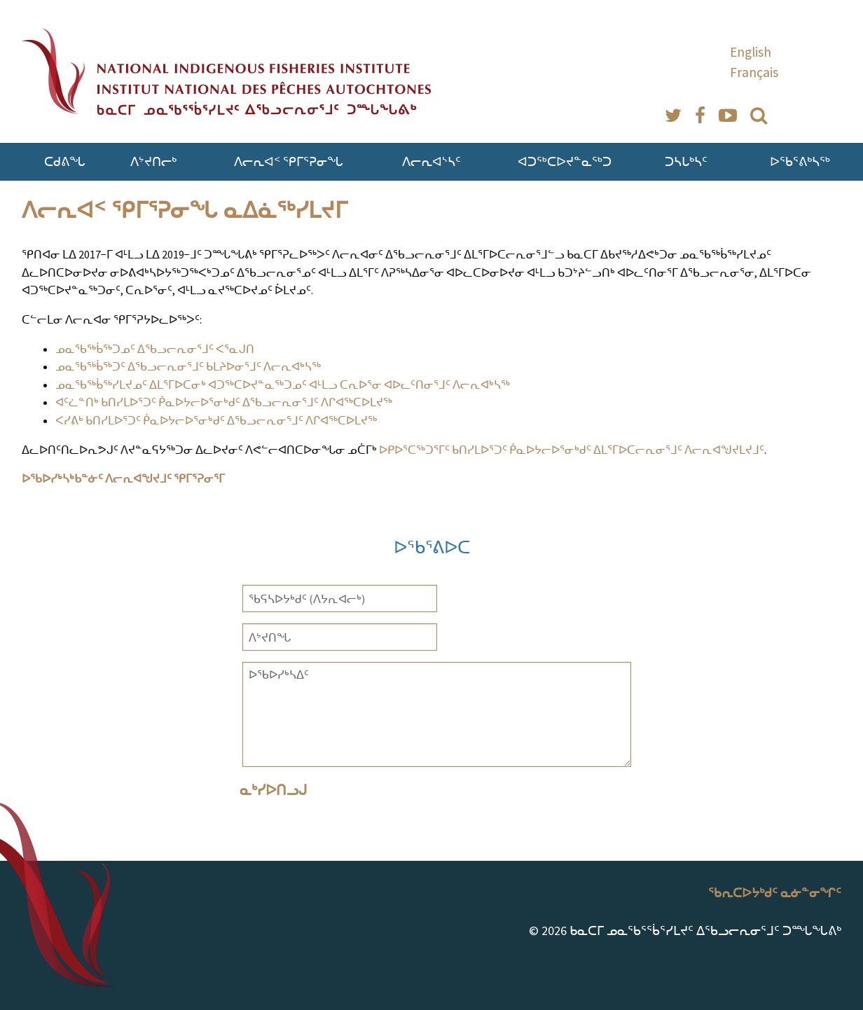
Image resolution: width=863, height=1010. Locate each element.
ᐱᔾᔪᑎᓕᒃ (153, 161)
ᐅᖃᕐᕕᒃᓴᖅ (800, 161)
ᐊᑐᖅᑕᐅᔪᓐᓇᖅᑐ (565, 161)
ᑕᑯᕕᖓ (64, 161)
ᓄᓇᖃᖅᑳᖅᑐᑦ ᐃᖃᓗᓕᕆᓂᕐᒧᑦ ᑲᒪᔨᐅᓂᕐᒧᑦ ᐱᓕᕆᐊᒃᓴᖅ (188, 366)
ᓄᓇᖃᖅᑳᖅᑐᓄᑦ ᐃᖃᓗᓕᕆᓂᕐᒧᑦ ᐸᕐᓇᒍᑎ (154, 349)
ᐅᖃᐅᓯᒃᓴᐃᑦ (436, 714)
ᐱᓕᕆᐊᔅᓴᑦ (431, 161)
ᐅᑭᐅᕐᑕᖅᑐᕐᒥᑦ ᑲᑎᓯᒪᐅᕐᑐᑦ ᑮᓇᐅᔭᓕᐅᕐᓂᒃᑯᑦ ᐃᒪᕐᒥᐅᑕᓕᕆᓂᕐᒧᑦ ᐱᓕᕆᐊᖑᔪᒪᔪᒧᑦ (571, 450)
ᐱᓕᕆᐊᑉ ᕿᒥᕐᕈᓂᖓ (288, 161)
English (750, 51)
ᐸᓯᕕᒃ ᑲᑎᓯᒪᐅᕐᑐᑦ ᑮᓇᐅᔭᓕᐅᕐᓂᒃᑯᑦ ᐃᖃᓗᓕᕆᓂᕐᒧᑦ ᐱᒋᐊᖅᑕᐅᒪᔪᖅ (216, 420)
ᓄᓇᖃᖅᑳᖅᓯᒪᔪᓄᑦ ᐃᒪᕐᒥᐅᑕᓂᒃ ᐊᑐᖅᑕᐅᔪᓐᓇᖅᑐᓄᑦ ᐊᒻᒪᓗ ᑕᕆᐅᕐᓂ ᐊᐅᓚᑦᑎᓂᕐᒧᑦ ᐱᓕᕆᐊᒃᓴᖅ (282, 385)
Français (754, 72)
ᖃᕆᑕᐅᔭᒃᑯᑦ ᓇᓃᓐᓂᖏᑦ (774, 893)
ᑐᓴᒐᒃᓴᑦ (686, 161)
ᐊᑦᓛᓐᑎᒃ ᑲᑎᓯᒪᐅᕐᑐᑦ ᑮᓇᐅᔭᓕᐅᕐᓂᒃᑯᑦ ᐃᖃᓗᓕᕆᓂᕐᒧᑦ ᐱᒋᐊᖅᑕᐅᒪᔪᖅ (223, 402)
